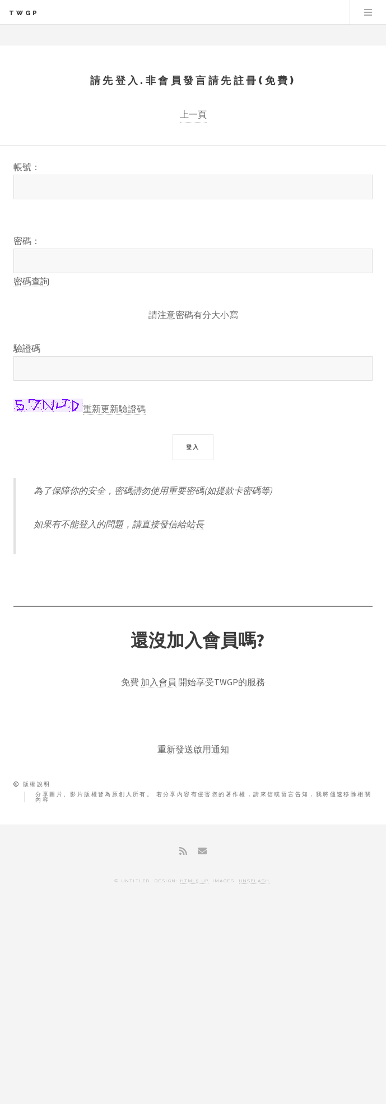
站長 (195, 524)
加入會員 (158, 681)
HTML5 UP (194, 880)
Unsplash (254, 880)
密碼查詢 (31, 281)
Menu (368, 12)
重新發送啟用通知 (193, 749)
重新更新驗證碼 (114, 408)
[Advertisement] (193, 1003)
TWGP (24, 13)
